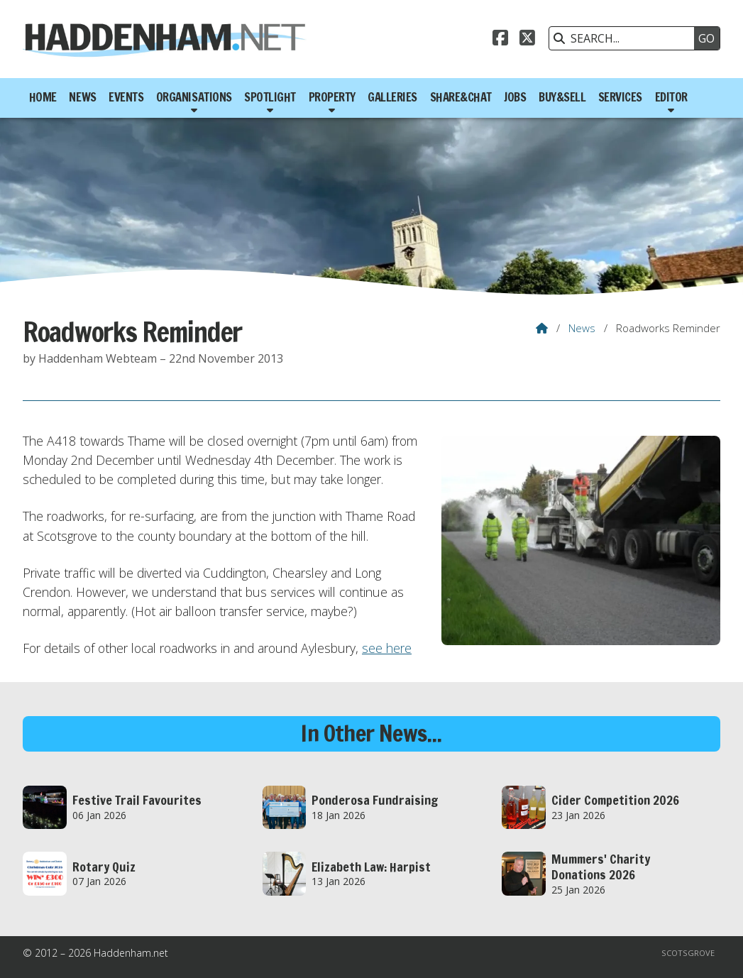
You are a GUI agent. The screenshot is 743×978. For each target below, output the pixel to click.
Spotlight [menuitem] (270, 97)
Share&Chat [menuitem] (461, 97)
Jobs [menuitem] (515, 97)
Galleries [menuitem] (392, 97)
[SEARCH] (625, 38)
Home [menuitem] (43, 97)
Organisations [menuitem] (194, 97)
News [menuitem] (82, 97)
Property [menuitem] (332, 97)
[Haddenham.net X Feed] (527, 40)
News (581, 328)
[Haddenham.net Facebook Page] (500, 40)
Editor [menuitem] (671, 97)
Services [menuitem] (620, 97)
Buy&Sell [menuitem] (562, 97)
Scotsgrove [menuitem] (688, 952)
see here (387, 647)
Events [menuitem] (126, 97)
